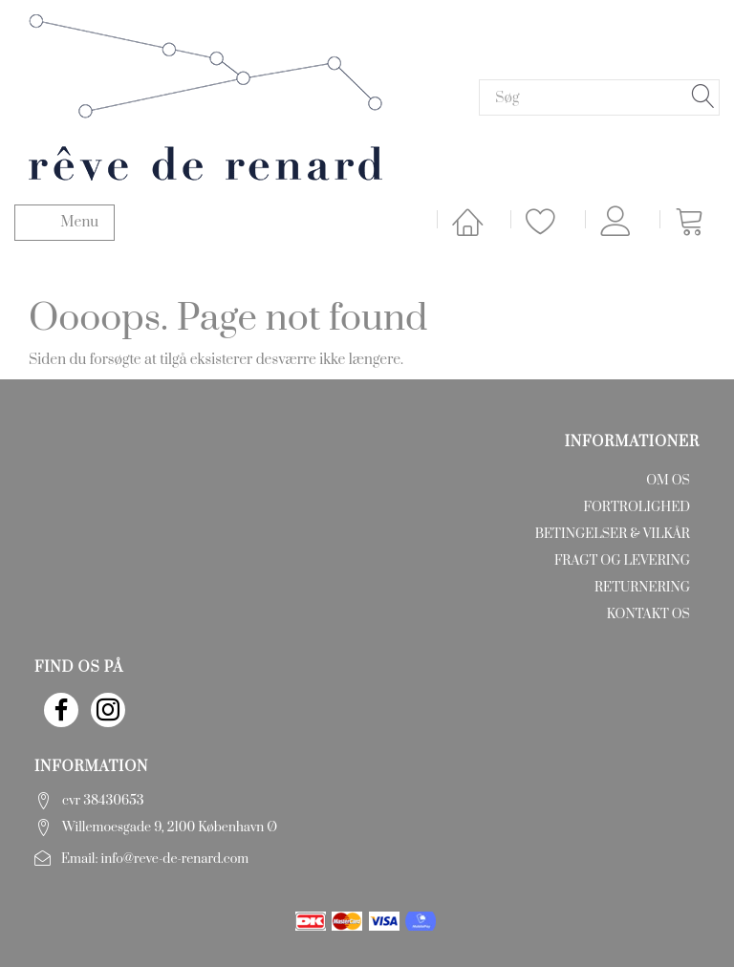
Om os (668, 480)
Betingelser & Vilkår (612, 534)
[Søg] (703, 98)
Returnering (642, 587)
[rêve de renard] (205, 96)
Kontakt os (648, 614)
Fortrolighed (637, 507)
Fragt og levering (622, 560)
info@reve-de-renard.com (175, 859)
